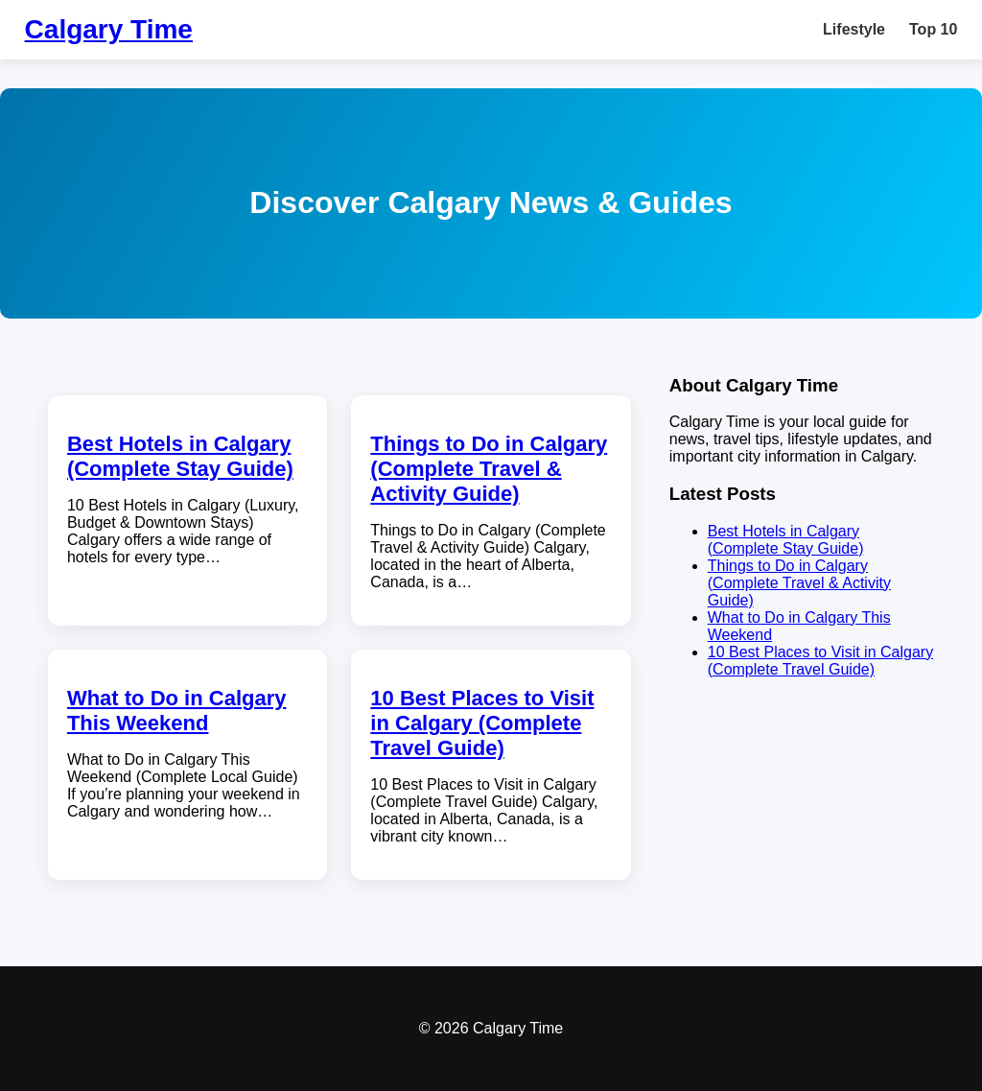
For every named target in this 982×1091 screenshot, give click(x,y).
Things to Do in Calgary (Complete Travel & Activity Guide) (488, 469)
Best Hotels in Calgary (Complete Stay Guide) (180, 456)
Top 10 (933, 29)
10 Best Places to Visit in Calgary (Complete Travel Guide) (482, 723)
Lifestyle (854, 29)
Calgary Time (109, 29)
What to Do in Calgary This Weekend (177, 710)
